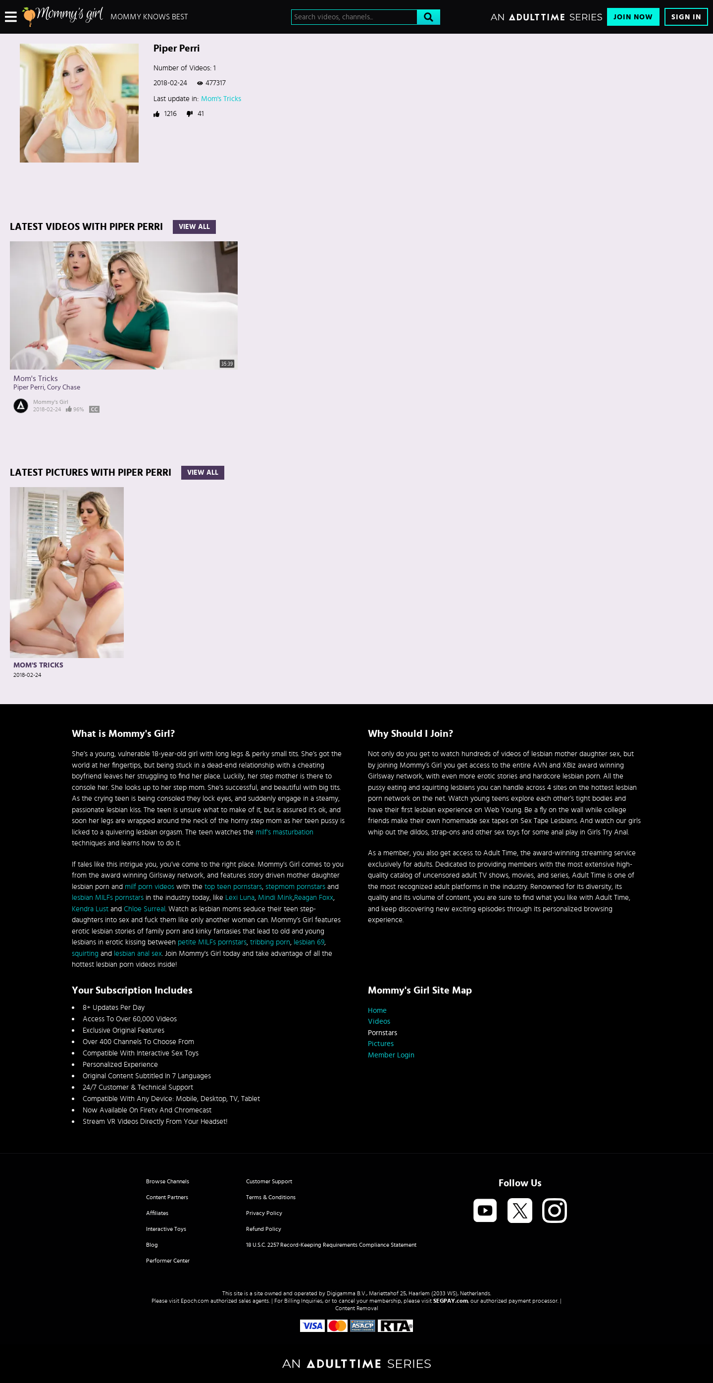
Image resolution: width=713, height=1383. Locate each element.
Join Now (633, 17)
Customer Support (269, 1181)
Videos (379, 1021)
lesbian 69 (309, 942)
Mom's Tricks (221, 99)
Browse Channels (167, 1181)
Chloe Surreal (144, 909)
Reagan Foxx (313, 897)
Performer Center (168, 1261)
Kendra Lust (90, 909)
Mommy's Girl (50, 402)
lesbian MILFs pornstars (108, 897)
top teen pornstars (233, 886)
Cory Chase (63, 387)
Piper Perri (28, 387)
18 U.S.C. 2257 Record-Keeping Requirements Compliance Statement (331, 1245)
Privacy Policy (264, 1213)
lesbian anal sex (138, 953)
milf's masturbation (284, 832)
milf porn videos (149, 886)
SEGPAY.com (450, 1301)
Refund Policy (263, 1229)
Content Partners (167, 1197)
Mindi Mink (275, 897)
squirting (85, 953)
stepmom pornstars (295, 886)
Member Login (391, 1055)
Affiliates (157, 1213)
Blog (152, 1245)
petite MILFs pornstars (212, 942)
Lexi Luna (240, 897)
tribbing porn (270, 942)
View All (194, 226)
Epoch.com (195, 1301)
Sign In (686, 17)
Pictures (381, 1044)
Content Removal (356, 1308)
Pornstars (382, 1033)
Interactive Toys (166, 1229)
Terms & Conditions (271, 1197)
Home (377, 1010)
